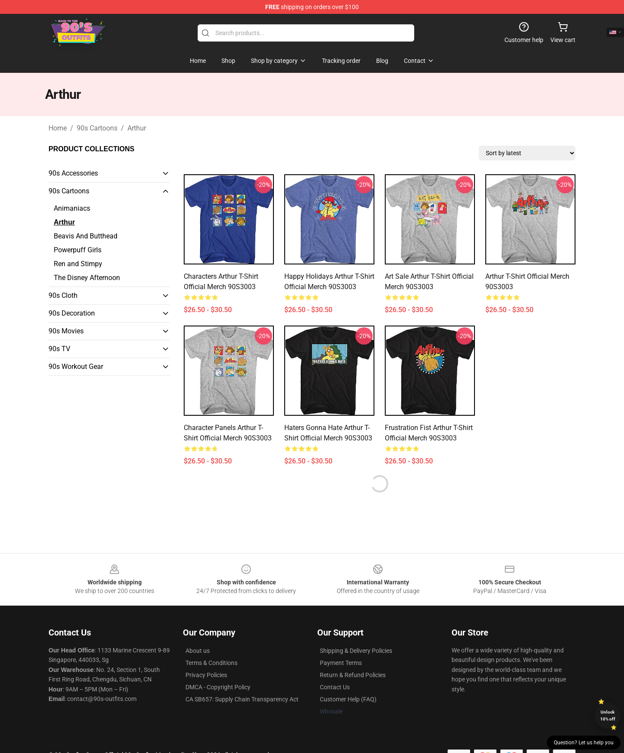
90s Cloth (63, 295)
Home (58, 128)
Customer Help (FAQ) (348, 699)
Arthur (136, 128)
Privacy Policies (206, 675)
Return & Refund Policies (353, 675)
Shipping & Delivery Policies (356, 650)
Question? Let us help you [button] (584, 743)
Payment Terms (341, 662)
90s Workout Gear (76, 366)
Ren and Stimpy (78, 264)
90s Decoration (72, 313)
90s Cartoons (97, 128)
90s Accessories (73, 173)
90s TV (59, 349)
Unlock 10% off (607, 715)
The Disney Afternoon (87, 278)
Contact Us (335, 687)
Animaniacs (72, 208)
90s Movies (66, 331)
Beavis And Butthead (85, 236)
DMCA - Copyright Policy (217, 687)
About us (197, 650)
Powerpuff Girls (77, 250)
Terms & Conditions (211, 662)
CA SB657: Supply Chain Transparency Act (242, 699)
